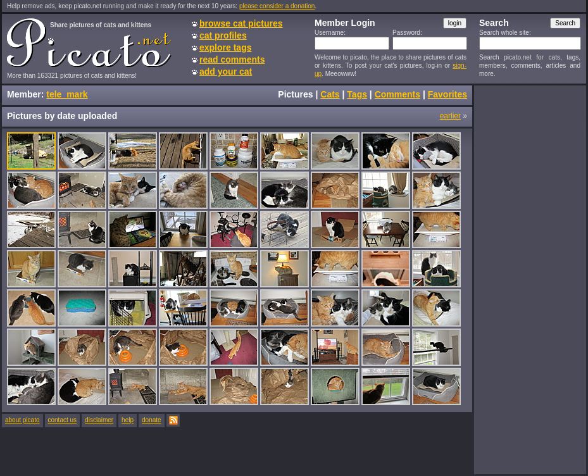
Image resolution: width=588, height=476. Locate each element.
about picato (22, 419)
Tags (357, 94)
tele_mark (66, 94)
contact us (62, 419)
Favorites (447, 94)
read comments (232, 59)
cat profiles (223, 35)
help (128, 419)
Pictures (295, 94)
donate (151, 419)
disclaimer (99, 419)
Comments (397, 94)
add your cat (225, 71)
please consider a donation (277, 6)
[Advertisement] (529, 279)
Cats (329, 94)
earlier (450, 115)
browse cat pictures (241, 23)
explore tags (225, 47)
